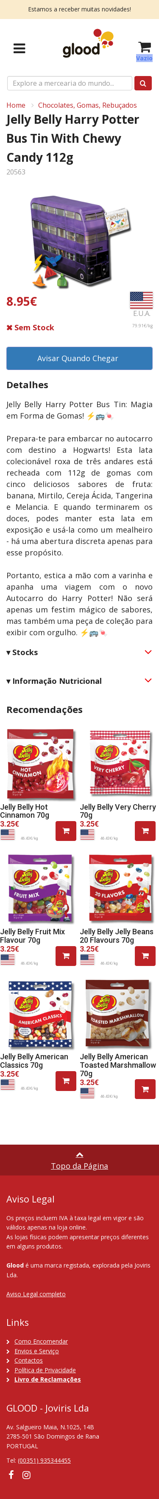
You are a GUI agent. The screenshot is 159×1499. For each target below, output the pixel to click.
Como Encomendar (41, 1341)
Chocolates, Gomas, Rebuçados (87, 105)
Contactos (28, 1360)
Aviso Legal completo (36, 1294)
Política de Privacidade (45, 1370)
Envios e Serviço (36, 1351)
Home (15, 105)
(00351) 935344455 (44, 1460)
